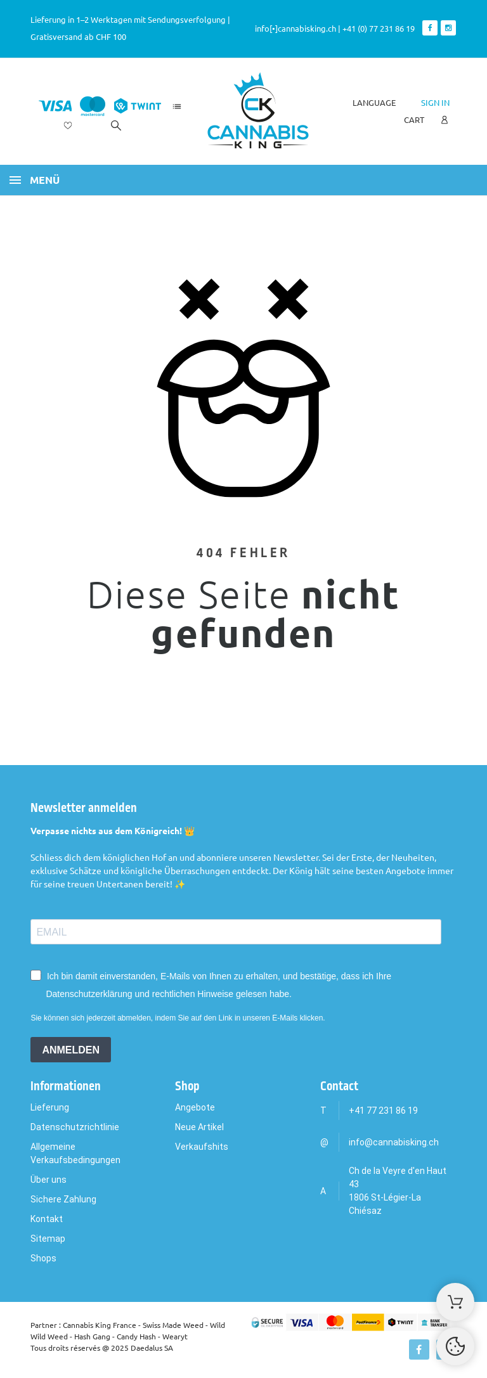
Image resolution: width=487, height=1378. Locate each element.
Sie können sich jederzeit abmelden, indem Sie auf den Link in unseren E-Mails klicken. (177, 1018)
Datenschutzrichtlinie (74, 1127)
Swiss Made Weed (173, 1325)
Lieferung (49, 1107)
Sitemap (47, 1238)
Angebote (195, 1107)
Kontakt (46, 1219)
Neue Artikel (199, 1127)
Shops (43, 1258)
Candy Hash (136, 1336)
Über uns (48, 1180)
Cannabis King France (99, 1325)
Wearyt (175, 1336)
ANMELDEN (71, 1050)
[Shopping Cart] (455, 1302)
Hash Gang (92, 1336)
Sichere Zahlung (63, 1199)
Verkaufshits (201, 1147)
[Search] (116, 125)
